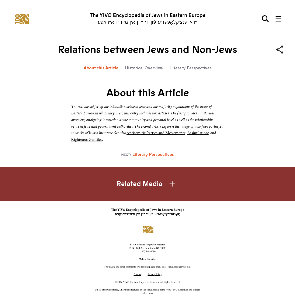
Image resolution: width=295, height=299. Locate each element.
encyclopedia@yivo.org (179, 266)
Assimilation (197, 132)
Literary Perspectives (191, 68)
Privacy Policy (155, 274)
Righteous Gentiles (86, 139)
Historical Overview (144, 68)
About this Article (101, 68)
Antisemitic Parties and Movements (155, 132)
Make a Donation (147, 259)
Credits (137, 274)
